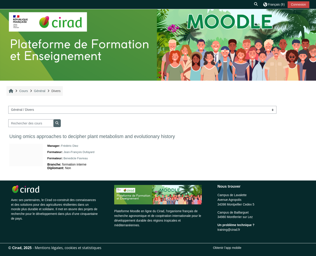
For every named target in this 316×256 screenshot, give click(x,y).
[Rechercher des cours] (31, 123)
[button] (256, 4)
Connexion (298, 4)
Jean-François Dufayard (79, 152)
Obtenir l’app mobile (227, 248)
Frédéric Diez (69, 145)
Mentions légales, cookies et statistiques (68, 247)
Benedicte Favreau (75, 158)
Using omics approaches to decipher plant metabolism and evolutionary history (92, 136)
